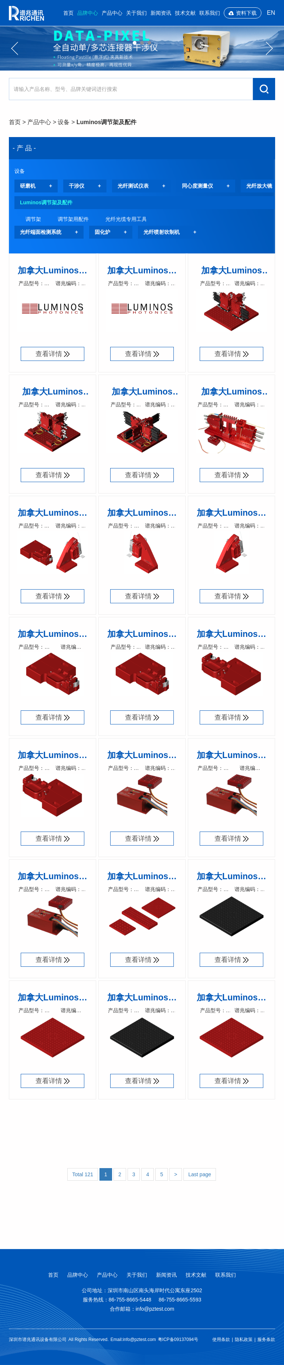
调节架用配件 (73, 219)
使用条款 (221, 1339)
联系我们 (209, 13)
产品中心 (112, 13)
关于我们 (136, 13)
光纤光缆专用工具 (126, 219)
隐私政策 (244, 1339)
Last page (199, 1174)
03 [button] (149, 43)
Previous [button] (14, 48)
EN (271, 13)
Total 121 (82, 1174)
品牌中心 (87, 13)
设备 (64, 122)
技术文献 (185, 13)
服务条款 (266, 1339)
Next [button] (269, 48)
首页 (68, 13)
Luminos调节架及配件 (107, 122)
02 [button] (142, 43)
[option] (142, 48)
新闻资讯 (161, 13)
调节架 (33, 219)
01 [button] (134, 43)
